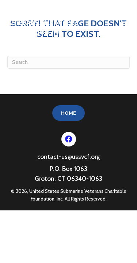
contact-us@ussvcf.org (68, 156)
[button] (68, 139)
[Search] (68, 62)
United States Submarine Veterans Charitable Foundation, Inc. (50, 22)
